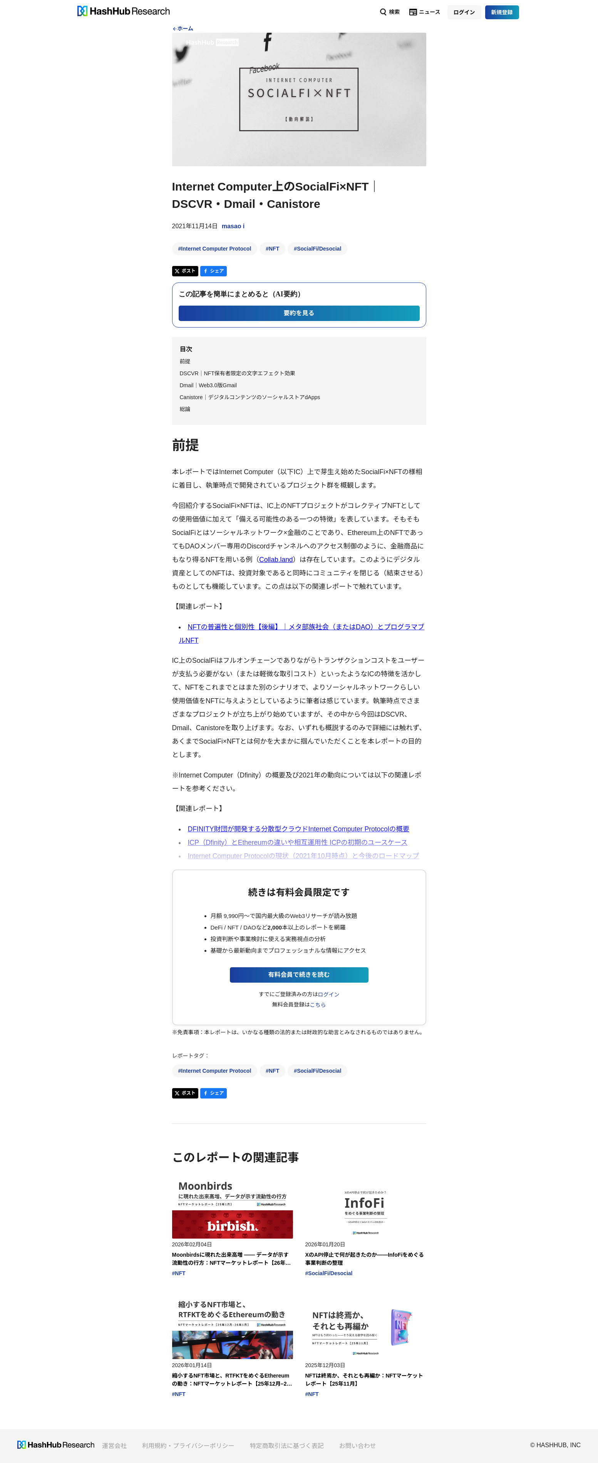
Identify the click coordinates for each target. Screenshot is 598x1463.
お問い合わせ (357, 1446)
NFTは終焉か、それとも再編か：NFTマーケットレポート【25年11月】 (364, 1380)
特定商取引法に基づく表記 (287, 1446)
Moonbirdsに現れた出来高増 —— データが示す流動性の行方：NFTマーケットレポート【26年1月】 (230, 1259)
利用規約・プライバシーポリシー (188, 1446)
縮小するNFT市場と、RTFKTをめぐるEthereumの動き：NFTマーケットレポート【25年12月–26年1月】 (231, 1380)
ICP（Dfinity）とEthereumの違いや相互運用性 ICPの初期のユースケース (298, 842)
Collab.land (276, 559)
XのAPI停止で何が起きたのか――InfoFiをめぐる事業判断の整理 (364, 1259)
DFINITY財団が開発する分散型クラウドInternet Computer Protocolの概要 (299, 829)
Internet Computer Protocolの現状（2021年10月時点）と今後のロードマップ (303, 856)
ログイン (328, 994)
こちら (318, 1005)
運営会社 (114, 1446)
